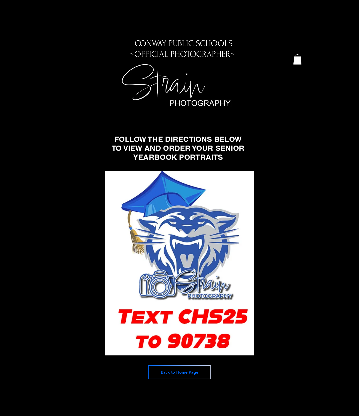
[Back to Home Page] (179, 372)
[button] (297, 59)
